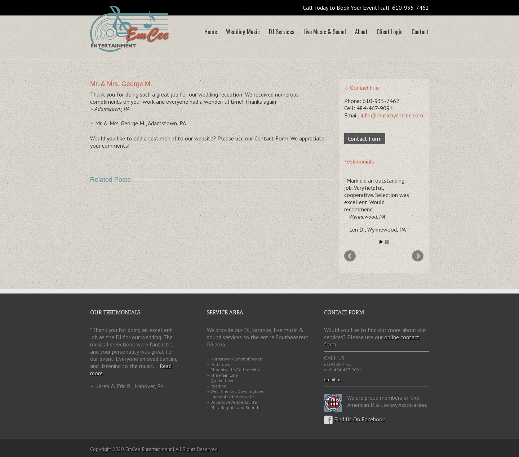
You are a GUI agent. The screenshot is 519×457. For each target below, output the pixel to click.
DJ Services (281, 31)
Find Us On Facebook (354, 419)
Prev (350, 256)
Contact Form (365, 138)
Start (381, 242)
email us (332, 379)
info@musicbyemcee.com (392, 115)
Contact (420, 31)
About (361, 31)
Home (210, 31)
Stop (387, 242)
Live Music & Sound (324, 31)
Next (417, 256)
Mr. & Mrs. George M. (121, 84)
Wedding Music (243, 31)
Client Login (390, 31)
